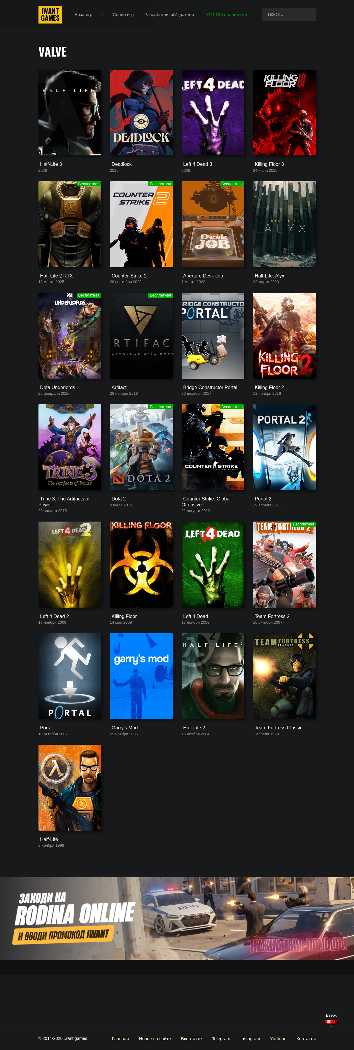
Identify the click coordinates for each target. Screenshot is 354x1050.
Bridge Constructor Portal (207, 410)
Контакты (307, 1038)
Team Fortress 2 (269, 653)
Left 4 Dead (193, 653)
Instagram (253, 1038)
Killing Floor (121, 653)
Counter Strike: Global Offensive (204, 532)
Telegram (225, 1038)
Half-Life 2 (192, 772)
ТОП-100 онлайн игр (227, 14)
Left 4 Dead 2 (51, 653)
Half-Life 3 (48, 171)
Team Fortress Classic (275, 772)
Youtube (279, 1038)
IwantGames (50, 15)
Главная (128, 1038)
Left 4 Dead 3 (195, 171)
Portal (44, 772)
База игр (85, 14)
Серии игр (124, 14)
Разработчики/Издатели (170, 14)
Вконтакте (196, 1038)
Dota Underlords (54, 410)
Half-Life (46, 891)
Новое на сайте (162, 1038)
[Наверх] (331, 1023)
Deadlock (119, 171)
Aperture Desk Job (200, 291)
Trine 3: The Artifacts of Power (68, 529)
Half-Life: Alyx (267, 291)
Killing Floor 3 (266, 171)
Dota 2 (116, 529)
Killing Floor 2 (266, 410)
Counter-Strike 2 (126, 291)
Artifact (117, 410)
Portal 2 (261, 529)
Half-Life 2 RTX (53, 291)
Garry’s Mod (122, 772)
